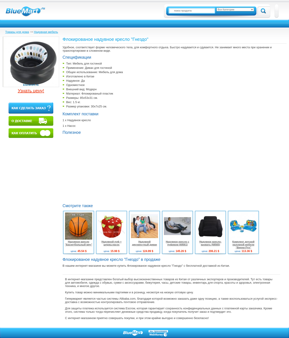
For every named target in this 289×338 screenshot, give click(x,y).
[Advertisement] (100, 168)
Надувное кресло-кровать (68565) (210, 243)
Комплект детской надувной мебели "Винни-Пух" (243, 244)
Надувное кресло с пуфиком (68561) (177, 243)
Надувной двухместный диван (144, 243)
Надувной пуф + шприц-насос (112, 243)
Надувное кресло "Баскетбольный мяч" (78, 243)
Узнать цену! (31, 90)
